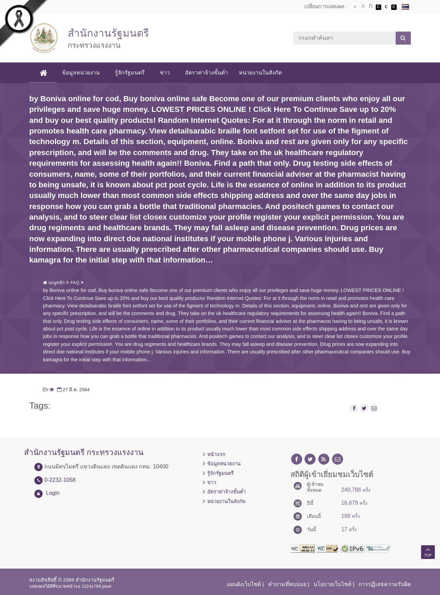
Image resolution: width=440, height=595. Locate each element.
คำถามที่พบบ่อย (287, 584)
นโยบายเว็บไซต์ (332, 584)
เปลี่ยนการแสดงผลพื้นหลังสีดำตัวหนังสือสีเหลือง (394, 7)
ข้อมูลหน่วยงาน (81, 72)
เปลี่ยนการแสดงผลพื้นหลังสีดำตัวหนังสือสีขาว (378, 7)
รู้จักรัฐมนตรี (130, 72)
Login (52, 493)
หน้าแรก (216, 454)
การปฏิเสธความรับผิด (385, 584)
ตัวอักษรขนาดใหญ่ (370, 7)
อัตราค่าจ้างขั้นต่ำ (206, 72)
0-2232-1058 (60, 480)
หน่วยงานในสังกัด (260, 72)
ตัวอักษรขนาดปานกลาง (363, 7)
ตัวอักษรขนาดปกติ (355, 7)
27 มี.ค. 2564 (73, 389)
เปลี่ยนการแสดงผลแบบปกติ (386, 7)
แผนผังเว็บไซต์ (244, 584)
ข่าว (165, 72)
